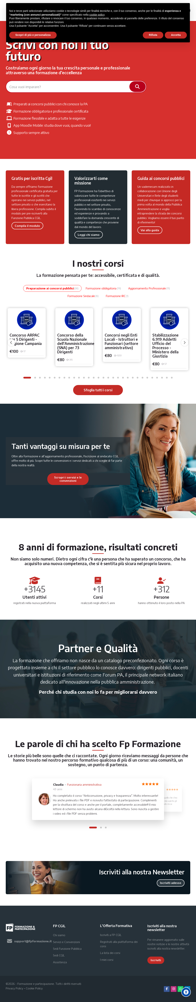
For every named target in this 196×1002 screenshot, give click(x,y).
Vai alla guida (150, 230)
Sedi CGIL (59, 955)
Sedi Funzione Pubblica (67, 948)
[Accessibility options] (186, 992)
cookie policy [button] (97, 14)
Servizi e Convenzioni (66, 942)
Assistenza (60, 962)
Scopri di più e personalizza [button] (33, 34)
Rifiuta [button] (153, 34)
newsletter (178, 948)
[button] (27, 378)
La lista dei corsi (110, 952)
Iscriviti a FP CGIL (111, 935)
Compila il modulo (27, 225)
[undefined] (11, 342)
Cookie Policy (34, 988)
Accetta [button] (176, 34)
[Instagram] (173, 989)
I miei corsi (106, 959)
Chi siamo (59, 935)
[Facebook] (167, 989)
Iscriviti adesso (170, 882)
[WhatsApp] (180, 989)
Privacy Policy (14, 988)
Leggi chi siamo (89, 234)
